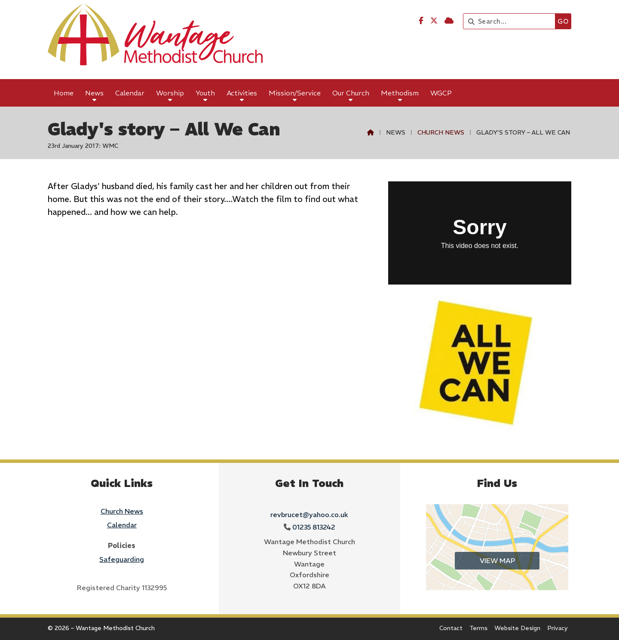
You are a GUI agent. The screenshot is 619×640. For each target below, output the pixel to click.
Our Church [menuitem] (350, 93)
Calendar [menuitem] (129, 93)
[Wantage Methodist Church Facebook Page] (421, 20)
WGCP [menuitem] (441, 93)
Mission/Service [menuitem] (295, 93)
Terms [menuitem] (478, 628)
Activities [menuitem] (242, 93)
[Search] (511, 21)
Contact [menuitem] (451, 628)
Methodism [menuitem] (400, 93)
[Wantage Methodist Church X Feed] (434, 20)
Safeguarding (121, 559)
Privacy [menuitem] (557, 628)
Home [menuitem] (64, 93)
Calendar (122, 525)
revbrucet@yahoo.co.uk (309, 514)
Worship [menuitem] (170, 93)
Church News (440, 132)
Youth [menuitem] (205, 93)
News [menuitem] (94, 93)
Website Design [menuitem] (517, 628)
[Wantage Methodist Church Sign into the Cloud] (449, 20)
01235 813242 (313, 527)
